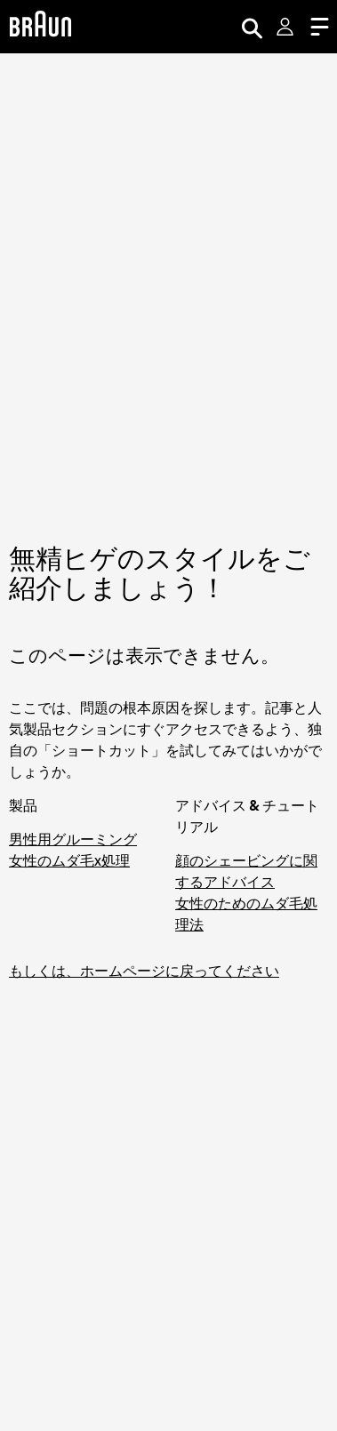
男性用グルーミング (73, 839)
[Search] (251, 27)
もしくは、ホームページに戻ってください (144, 970)
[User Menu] (286, 27)
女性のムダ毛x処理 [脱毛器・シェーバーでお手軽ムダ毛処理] (69, 860)
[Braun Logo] (40, 26)
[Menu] (319, 27)
